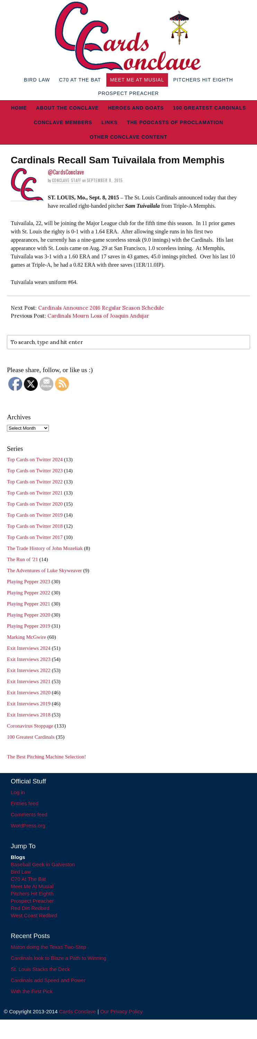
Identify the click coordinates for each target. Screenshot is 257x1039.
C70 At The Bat (80, 80)
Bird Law (37, 80)
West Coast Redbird (34, 915)
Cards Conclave (77, 1011)
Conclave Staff (66, 180)
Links (109, 122)
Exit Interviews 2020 (29, 692)
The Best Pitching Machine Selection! (46, 756)
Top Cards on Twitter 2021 (35, 493)
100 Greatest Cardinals (209, 108)
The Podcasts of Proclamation (175, 122)
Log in (18, 792)
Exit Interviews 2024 (29, 648)
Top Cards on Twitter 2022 (35, 481)
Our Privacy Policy (121, 1011)
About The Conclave (67, 108)
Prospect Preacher (128, 93)
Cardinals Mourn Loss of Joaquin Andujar (98, 315)
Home (19, 108)
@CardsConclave (66, 172)
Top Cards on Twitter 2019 (35, 515)
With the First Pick (32, 991)
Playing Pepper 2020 (28, 615)
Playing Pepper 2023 (28, 581)
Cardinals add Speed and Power (48, 980)
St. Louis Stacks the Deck (40, 969)
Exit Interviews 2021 (29, 681)
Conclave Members (63, 122)
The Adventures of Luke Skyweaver (44, 570)
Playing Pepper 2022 (28, 592)
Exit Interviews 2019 (29, 703)
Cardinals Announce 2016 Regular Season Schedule (101, 307)
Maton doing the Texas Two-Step (48, 947)
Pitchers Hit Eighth (203, 80)
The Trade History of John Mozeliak (45, 548)
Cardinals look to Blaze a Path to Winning (58, 958)
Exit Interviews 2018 (29, 715)
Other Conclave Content (128, 137)
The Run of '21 (22, 559)
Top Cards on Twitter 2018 (35, 526)
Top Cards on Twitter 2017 (35, 537)
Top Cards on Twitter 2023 (35, 470)
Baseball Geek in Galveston (43, 864)
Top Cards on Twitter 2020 (35, 504)
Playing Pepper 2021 (28, 604)
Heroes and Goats (136, 108)
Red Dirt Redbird (30, 908)
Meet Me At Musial (137, 80)
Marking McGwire (26, 637)
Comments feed (29, 814)
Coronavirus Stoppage (30, 726)
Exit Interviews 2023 (29, 659)
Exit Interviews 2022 (29, 670)
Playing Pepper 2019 (28, 626)
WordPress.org (28, 825)
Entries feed (24, 803)
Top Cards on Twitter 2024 (35, 459)
